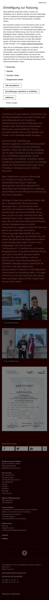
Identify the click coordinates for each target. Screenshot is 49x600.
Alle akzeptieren (12, 85)
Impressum (42, 3)
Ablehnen (9, 97)
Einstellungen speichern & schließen (21, 91)
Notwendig (10, 67)
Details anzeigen (12, 103)
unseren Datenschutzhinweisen (32, 44)
